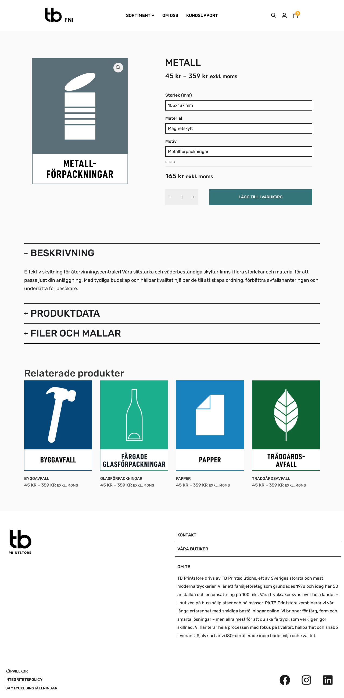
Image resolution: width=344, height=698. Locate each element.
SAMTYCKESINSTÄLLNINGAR (31, 688)
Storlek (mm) (178, 95)
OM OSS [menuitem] (170, 15)
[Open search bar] (273, 15)
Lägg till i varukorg (261, 197)
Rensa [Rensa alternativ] (170, 162)
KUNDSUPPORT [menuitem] (202, 15)
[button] (118, 67)
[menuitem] (140, 16)
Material (173, 118)
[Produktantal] (181, 197)
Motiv (171, 141)
